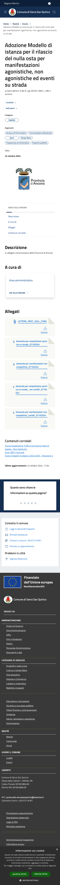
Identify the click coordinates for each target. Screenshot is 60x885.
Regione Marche (11, 3)
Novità (16, 23)
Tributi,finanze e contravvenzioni (21, 710)
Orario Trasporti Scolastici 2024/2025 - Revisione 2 (29, 455)
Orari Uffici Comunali (14, 452)
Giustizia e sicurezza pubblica (19, 705)
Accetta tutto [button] (19, 874)
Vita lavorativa (13, 674)
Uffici (8, 634)
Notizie (9, 736)
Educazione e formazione (17, 701)
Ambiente (10, 714)
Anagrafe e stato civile (16, 666)
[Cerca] (54, 12)
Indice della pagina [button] (17, 207)
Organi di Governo (14, 626)
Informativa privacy (15, 844)
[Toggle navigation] (5, 11)
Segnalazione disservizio (17, 817)
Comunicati (11, 741)
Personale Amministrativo (18, 648)
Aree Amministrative (16, 630)
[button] (30, 880)
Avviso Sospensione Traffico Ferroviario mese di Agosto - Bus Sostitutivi (27, 447)
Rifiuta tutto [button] (40, 874)
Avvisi (25, 23)
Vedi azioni (12, 108)
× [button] (57, 850)
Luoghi (9, 758)
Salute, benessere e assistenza (20, 718)
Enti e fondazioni (14, 639)
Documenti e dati (14, 652)
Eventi (9, 762)
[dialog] (30, 866)
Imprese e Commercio (16, 679)
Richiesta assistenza (15, 826)
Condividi (11, 102)
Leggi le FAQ (12, 822)
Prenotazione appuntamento (19, 813)
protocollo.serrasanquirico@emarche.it (25, 797)
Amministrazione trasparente (20, 839)
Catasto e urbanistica (16, 683)
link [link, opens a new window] (30, 868)
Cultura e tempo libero (16, 670)
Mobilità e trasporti (15, 688)
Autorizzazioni (13, 723)
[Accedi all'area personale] (49, 3)
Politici (9, 643)
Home (6, 23)
